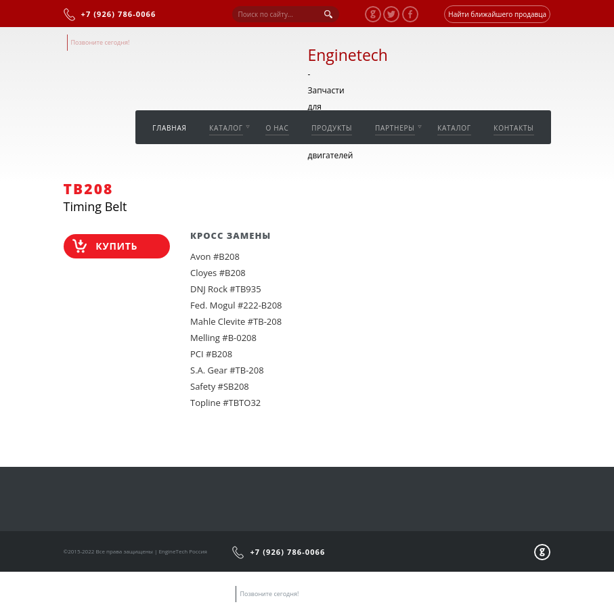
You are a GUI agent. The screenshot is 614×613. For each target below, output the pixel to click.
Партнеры (395, 128)
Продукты (331, 128)
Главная (169, 128)
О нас (276, 128)
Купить (116, 246)
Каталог (226, 128)
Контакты (513, 128)
